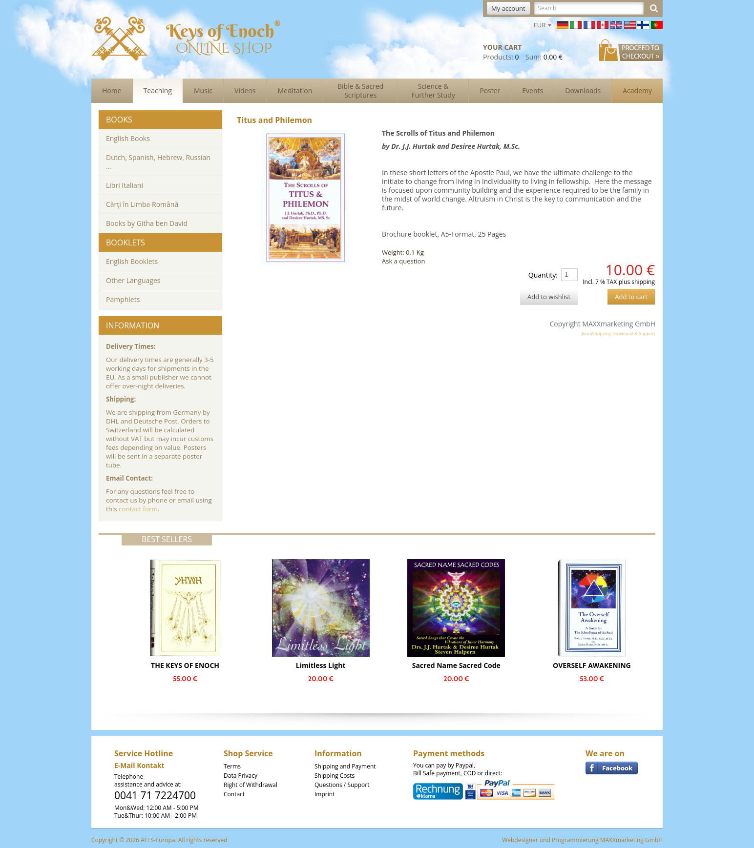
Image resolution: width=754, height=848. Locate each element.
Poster (490, 90)
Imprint (324, 794)
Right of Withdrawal (250, 785)
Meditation (294, 90)
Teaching (158, 90)
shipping (643, 282)
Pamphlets (123, 299)
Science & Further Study (433, 90)
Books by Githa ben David (147, 223)
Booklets (125, 242)
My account (508, 8)
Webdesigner (520, 840)
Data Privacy (240, 775)
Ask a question (403, 261)
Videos (244, 90)
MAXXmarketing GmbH (631, 840)
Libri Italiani (124, 185)
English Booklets (132, 261)
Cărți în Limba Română (142, 204)
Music (203, 90)
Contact (234, 794)
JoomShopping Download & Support (618, 333)
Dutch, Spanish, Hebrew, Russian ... (158, 162)
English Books (128, 138)
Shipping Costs (334, 775)
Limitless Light (321, 665)
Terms (232, 766)
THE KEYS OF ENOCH (185, 665)
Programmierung (575, 840)
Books (119, 119)
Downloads (583, 90)
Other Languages (133, 280)
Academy (637, 90)
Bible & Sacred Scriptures (360, 90)
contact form (138, 509)
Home (112, 90)
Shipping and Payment (345, 766)
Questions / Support (341, 785)
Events (532, 90)
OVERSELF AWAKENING (592, 665)
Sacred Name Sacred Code (456, 665)
